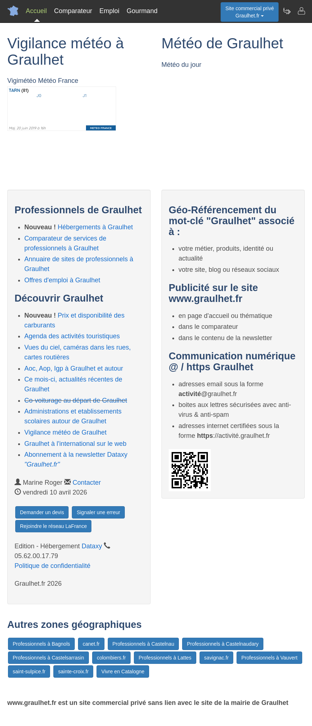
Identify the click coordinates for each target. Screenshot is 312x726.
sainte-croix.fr (73, 671)
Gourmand (142, 11)
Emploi (109, 11)
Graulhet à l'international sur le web (75, 443)
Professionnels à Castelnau (143, 644)
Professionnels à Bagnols (41, 644)
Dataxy (92, 546)
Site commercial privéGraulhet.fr (249, 12)
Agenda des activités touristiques (72, 336)
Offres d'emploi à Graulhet (62, 280)
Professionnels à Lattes (165, 658)
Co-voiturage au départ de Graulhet (75, 400)
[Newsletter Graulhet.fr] (286, 11)
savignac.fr (216, 658)
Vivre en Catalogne (122, 671)
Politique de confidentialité (52, 565)
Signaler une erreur (98, 512)
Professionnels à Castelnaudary (223, 644)
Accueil (36, 11)
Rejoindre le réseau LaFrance (53, 526)
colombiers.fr (111, 658)
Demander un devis (42, 512)
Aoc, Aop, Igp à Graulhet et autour (73, 368)
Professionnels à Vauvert (269, 658)
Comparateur (73, 11)
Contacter (87, 482)
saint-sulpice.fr (29, 671)
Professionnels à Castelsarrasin (48, 658)
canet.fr (91, 644)
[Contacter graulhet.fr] (301, 11)
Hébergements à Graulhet (95, 227)
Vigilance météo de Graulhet (65, 432)
